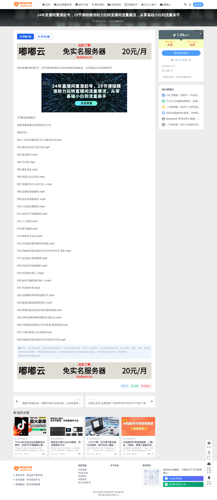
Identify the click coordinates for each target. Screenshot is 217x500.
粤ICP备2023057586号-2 (108, 495)
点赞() (145, 386)
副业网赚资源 (117, 21)
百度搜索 (82, 469)
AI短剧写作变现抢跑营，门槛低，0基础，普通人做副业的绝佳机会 (138, 445)
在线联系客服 (173, 478)
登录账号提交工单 (175, 484)
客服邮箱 (82, 476)
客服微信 (82, 479)
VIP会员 (170, 42)
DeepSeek (83, 472)
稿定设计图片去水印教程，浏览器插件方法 (66, 443)
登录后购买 (181, 53)
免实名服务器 (84, 482)
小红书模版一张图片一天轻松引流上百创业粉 (190, 95)
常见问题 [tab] (44, 36)
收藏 (134, 386)
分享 (125, 386)
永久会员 (192, 42)
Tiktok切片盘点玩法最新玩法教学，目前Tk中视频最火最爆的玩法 (30, 445)
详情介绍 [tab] (25, 36)
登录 (198, 4)
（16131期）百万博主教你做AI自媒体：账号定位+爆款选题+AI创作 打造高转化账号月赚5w (101, 446)
